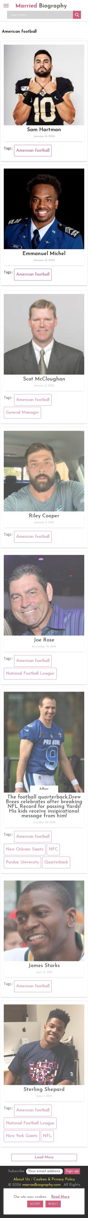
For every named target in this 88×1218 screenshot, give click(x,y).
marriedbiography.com (41, 1185)
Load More (44, 1157)
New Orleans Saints (24, 850)
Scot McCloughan (44, 380)
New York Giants (22, 1137)
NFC (53, 850)
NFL (47, 1137)
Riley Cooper (44, 517)
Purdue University (22, 863)
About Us (21, 1179)
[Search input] (41, 15)
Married (41, 6)
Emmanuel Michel (44, 253)
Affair (44, 790)
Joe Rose (44, 641)
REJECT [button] (53, 1204)
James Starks (44, 967)
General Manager (22, 414)
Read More (60, 1197)
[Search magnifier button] (77, 15)
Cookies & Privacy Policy (54, 1179)
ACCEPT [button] (35, 1204)
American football (33, 150)
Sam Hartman (44, 130)
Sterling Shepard (44, 1091)
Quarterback (56, 863)
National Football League (30, 675)
